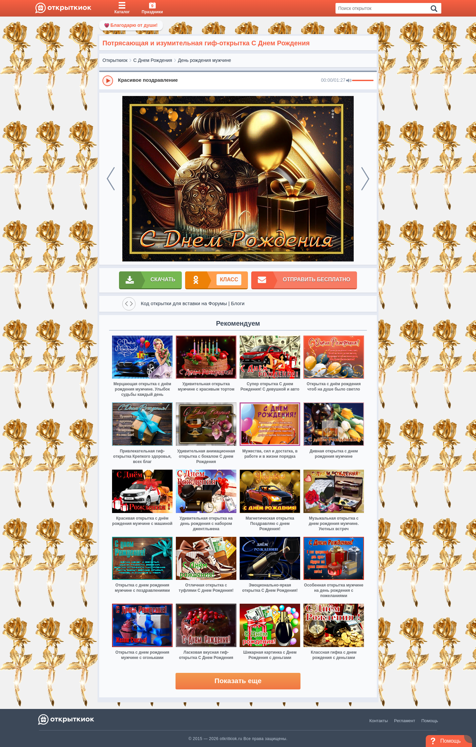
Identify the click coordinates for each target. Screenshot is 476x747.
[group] (238, 80)
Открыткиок (115, 60)
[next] (365, 178)
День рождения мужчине (204, 60)
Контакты (378, 720)
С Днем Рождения (152, 60)
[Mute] (348, 80)
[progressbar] (363, 80)
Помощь (429, 720)
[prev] (111, 178)
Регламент (404, 720)
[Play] (107, 80)
